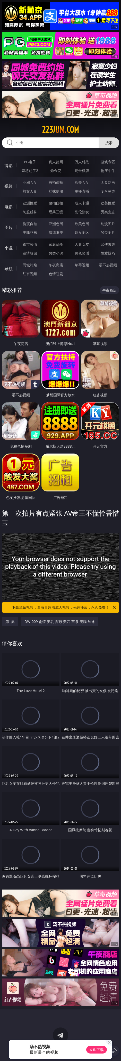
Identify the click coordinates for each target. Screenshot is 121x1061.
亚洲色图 (56, 223)
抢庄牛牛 (108, 170)
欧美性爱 (108, 203)
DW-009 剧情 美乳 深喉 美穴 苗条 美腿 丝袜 (59, 621)
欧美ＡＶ (82, 182)
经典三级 (56, 211)
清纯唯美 (56, 232)
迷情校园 (30, 253)
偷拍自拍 (56, 203)
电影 (8, 207)
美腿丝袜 (30, 232)
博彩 (8, 165)
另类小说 (56, 253)
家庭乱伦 (56, 244)
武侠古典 (108, 244)
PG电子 (30, 161)
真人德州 (56, 161)
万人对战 (82, 161)
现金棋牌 (82, 170)
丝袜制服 (56, 191)
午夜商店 (56, 264)
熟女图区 (82, 232)
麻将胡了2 (30, 170)
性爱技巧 (108, 253)
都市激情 (30, 244)
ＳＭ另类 (108, 191)
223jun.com (60, 130)
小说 (8, 248)
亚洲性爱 (30, 203)
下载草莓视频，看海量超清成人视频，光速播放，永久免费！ (64, 607)
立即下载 (96, 1049)
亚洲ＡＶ (30, 182)
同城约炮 (30, 264)
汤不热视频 (108, 264)
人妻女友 (82, 244)
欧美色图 (82, 223)
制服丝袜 (30, 211)
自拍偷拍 (56, 182)
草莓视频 (82, 264)
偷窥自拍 (30, 223)
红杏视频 (30, 273)
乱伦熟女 (82, 211)
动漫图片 (108, 223)
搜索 (109, 142)
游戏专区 (108, 161)
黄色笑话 (82, 253)
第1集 (10, 621)
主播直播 (82, 191)
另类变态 (108, 211)
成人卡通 (82, 203)
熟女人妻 (30, 191)
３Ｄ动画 (108, 182)
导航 (8, 269)
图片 (8, 227)
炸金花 (55, 170)
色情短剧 (56, 273)
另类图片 (108, 232)
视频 (8, 186)
